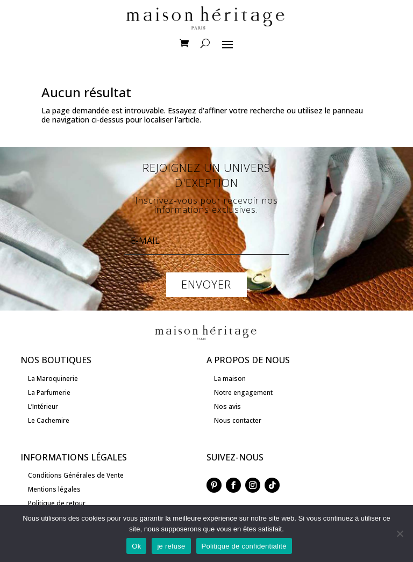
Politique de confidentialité (244, 546)
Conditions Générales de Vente (76, 475)
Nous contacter (237, 420)
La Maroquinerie (53, 378)
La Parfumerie (49, 392)
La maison (230, 378)
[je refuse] (399, 533)
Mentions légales (54, 489)
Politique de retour (57, 503)
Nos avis (227, 406)
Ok (136, 546)
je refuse (171, 546)
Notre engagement (243, 392)
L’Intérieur (43, 406)
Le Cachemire (48, 420)
